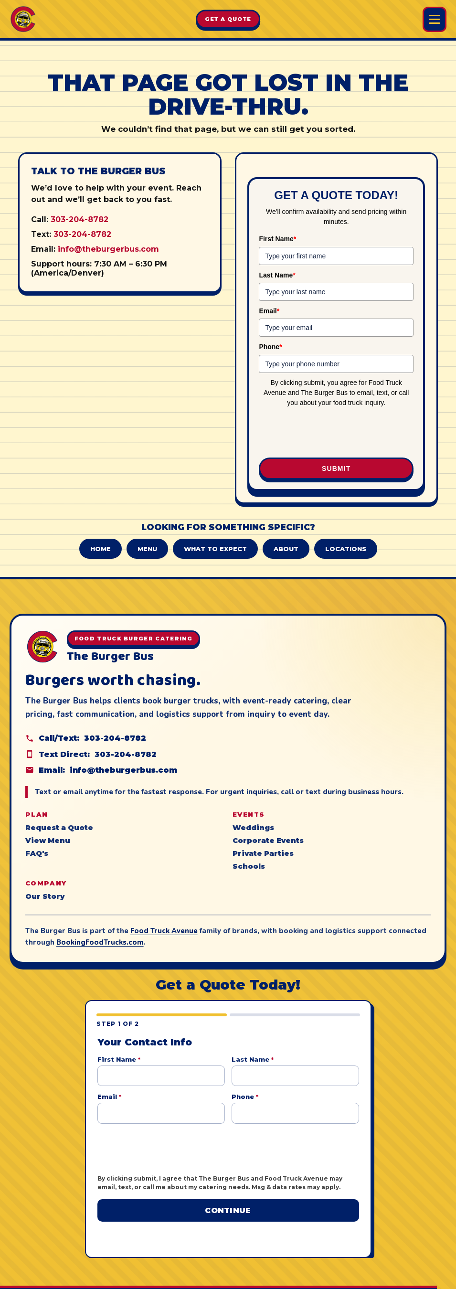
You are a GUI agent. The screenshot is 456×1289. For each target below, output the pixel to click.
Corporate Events (268, 840)
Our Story (44, 896)
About (286, 549)
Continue (228, 1210)
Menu (147, 549)
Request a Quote (59, 827)
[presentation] (336, 433)
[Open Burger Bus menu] (434, 19)
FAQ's (36, 853)
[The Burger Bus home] (23, 19)
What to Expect (215, 549)
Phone (270, 347)
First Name (277, 239)
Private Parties (263, 853)
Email (269, 311)
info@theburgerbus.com (108, 249)
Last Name (277, 275)
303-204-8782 (79, 219)
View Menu (47, 840)
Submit (336, 468)
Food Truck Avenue (164, 931)
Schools (249, 866)
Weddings (253, 827)
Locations (345, 549)
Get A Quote (228, 19)
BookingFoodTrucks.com (100, 942)
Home (100, 549)
